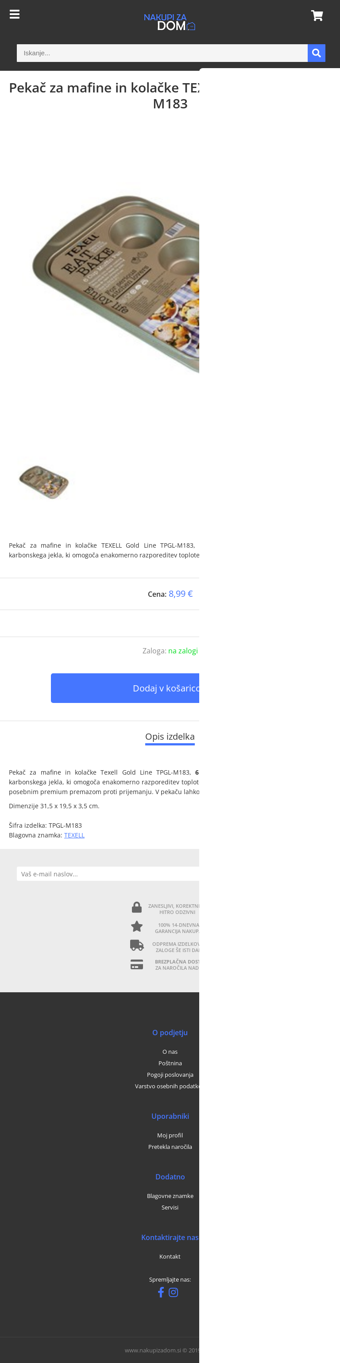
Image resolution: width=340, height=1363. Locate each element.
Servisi (170, 1207)
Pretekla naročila (170, 1147)
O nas (170, 1052)
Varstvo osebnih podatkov (170, 1086)
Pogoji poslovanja (170, 1075)
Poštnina (170, 1063)
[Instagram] (175, 1294)
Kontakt (170, 1256)
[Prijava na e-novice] (316, 874)
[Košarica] (314, 15)
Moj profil (170, 1135)
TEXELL (74, 835)
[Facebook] (163, 1294)
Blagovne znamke (170, 1196)
